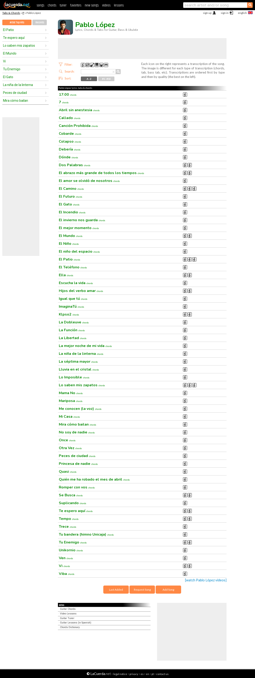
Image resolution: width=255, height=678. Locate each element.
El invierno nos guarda (82, 220)
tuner (63, 5)
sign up (207, 13)
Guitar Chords (68, 609)
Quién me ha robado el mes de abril (94, 479)
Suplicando (72, 503)
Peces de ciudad (15, 93)
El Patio (8, 30)
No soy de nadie (77, 432)
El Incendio (72, 212)
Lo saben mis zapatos (19, 45)
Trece (67, 526)
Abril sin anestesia (79, 110)
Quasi (67, 471)
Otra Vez (70, 448)
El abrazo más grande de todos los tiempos (101, 172)
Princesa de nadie (78, 463)
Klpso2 (69, 314)
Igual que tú (73, 298)
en (147, 673)
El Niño (69, 243)
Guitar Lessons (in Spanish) (75, 622)
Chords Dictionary (70, 627)
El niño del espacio (79, 251)
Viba (66, 573)
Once (67, 440)
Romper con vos (77, 487)
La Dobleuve (74, 322)
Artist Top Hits (17, 22)
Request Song (142, 589)
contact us (162, 673)
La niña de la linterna (18, 85)
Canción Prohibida (78, 125)
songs (40, 5)
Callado (69, 117)
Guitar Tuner (67, 618)
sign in (225, 13)
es (142, 673)
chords (52, 5)
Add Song (168, 589)
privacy (133, 673)
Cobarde (70, 133)
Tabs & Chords (11, 13)
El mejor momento (79, 227)
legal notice (120, 673)
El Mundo (9, 53)
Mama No (71, 393)
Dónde (68, 157)
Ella (66, 275)
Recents (39, 22)
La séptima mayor (78, 361)
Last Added (116, 589)
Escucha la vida (76, 282)
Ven (66, 558)
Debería (69, 149)
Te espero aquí (14, 38)
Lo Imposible (74, 377)
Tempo (69, 518)
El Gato (8, 77)
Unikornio (71, 550)
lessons (119, 5)
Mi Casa (69, 416)
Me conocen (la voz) (80, 408)
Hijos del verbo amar (81, 290)
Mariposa (70, 400)
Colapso (70, 141)
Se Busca (71, 495)
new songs (92, 5)
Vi (4, 61)
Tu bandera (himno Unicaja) (86, 534)
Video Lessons (68, 613)
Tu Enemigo (11, 69)
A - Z (89, 78)
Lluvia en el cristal (79, 369)
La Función (72, 330)
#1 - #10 (106, 78)
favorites (75, 5)
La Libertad (72, 338)
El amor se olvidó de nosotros (89, 180)
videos (106, 5)
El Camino (71, 188)
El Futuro (70, 196)
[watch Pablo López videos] (206, 580)
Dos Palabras (74, 165)
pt (152, 673)
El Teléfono (73, 267)
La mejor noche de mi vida (85, 345)
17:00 (67, 94)
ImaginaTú (71, 306)
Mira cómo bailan (15, 100)
